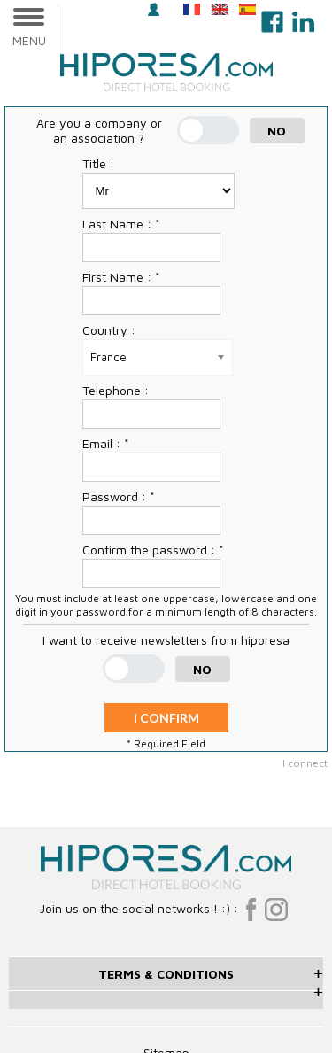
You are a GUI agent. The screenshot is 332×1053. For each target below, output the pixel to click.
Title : (98, 163)
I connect (305, 763)
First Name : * (121, 276)
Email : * (105, 443)
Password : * (118, 496)
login (153, 9)
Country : (108, 329)
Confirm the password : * (153, 549)
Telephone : (115, 390)
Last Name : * (121, 223)
